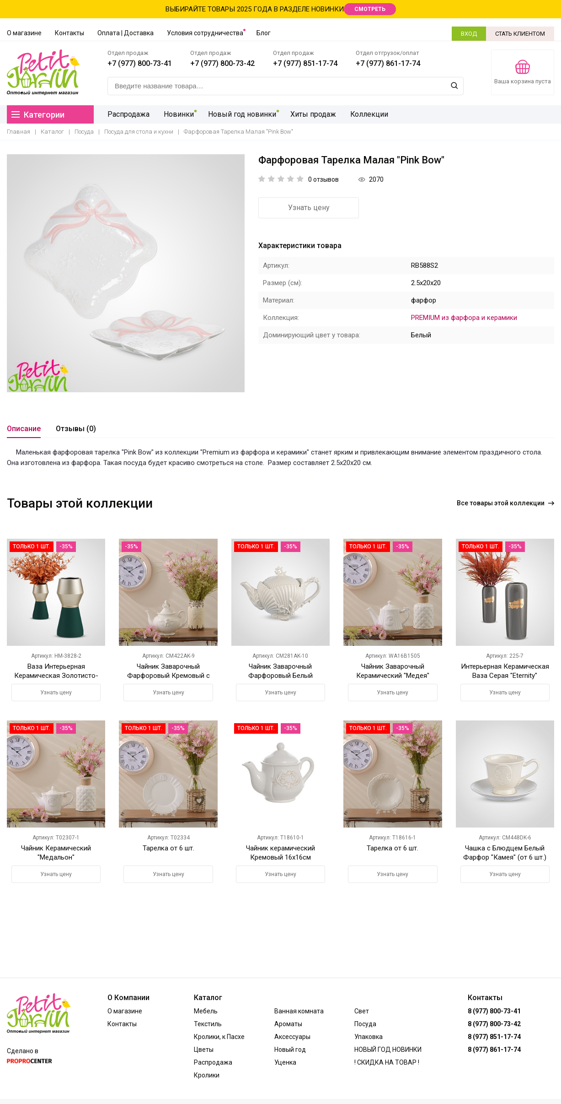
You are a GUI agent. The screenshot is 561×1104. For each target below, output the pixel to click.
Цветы (204, 1049)
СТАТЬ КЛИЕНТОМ (520, 33)
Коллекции (367, 114)
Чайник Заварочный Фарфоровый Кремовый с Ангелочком (168, 675)
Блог (263, 33)
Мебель (206, 1011)
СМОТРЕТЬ (369, 9)
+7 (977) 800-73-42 (222, 63)
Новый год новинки (241, 114)
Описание (24, 428)
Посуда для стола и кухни (138, 131)
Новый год (290, 1049)
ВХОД (469, 33)
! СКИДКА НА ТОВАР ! (386, 1062)
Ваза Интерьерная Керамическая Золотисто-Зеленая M (56, 675)
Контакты (69, 33)
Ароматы (288, 1024)
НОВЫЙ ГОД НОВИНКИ (388, 1049)
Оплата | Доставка (125, 33)
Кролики (206, 1075)
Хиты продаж (312, 114)
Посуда (84, 131)
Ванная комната (299, 1011)
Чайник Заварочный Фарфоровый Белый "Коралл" (280, 675)
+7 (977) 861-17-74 (388, 63)
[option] (126, 273)
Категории (37, 114)
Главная (18, 131)
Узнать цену (309, 207)
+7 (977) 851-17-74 (305, 63)
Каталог (52, 131)
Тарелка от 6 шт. (168, 848)
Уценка (285, 1062)
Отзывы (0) (76, 428)
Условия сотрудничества (205, 33)
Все (505, 503)
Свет (361, 1011)
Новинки (178, 114)
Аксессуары (292, 1036)
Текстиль (208, 1024)
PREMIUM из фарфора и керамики (464, 318)
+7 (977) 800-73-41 (139, 63)
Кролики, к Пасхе (219, 1036)
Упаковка (368, 1036)
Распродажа (128, 114)
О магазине (24, 33)
